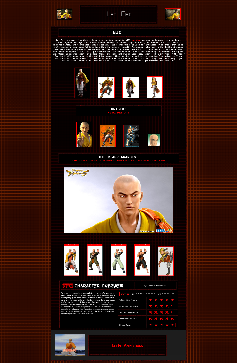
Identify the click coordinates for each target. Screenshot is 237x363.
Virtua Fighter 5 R (125, 160)
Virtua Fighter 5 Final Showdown (150, 160)
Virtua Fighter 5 (107, 160)
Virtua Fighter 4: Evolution (84, 160)
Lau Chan (136, 40)
